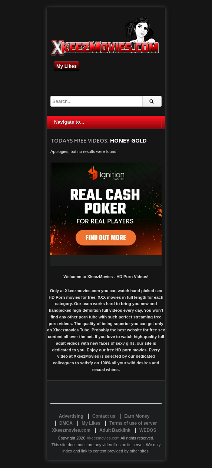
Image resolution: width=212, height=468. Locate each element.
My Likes (66, 66)
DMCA (66, 423)
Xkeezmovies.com (102, 438)
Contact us (103, 416)
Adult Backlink (114, 430)
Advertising (71, 416)
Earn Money (136, 416)
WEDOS (147, 430)
